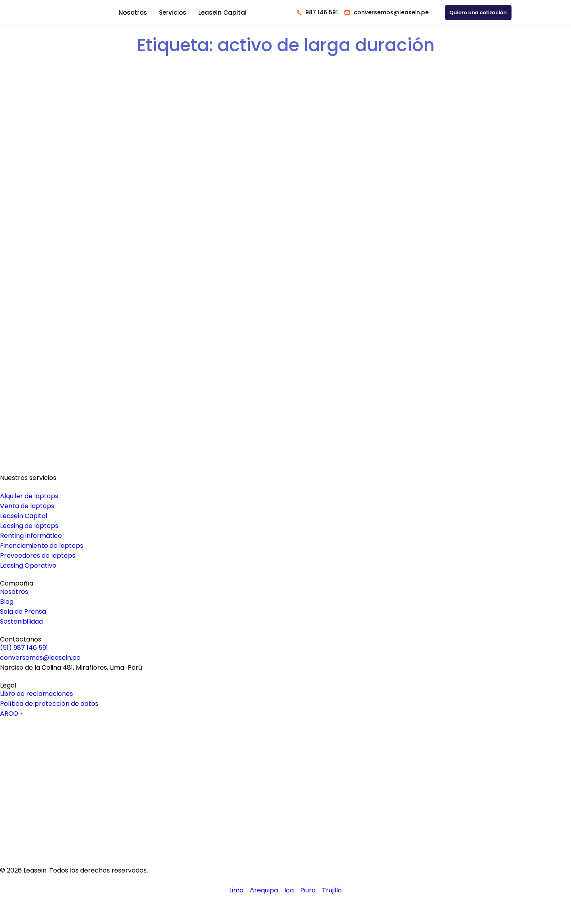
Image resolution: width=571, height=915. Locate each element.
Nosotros (133, 12)
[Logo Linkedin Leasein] (285, 766)
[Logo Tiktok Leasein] (285, 828)
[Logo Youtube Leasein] (285, 781)
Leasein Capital (222, 12)
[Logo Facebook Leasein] (285, 797)
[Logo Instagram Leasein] (285, 812)
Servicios (172, 12)
